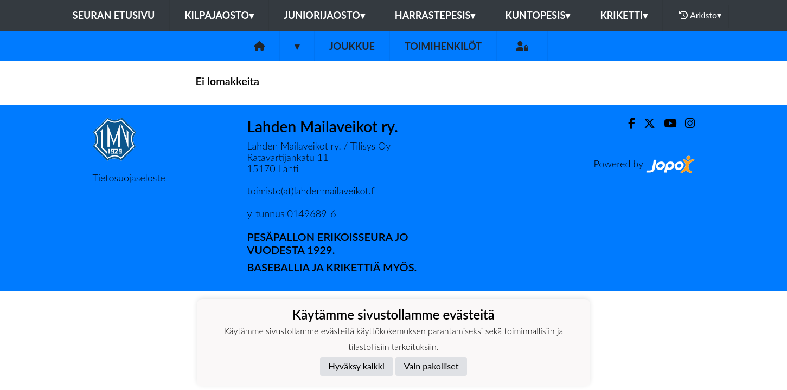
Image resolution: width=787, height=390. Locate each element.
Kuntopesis (537, 15)
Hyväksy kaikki (357, 366)
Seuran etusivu (114, 15)
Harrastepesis (435, 15)
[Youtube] (665, 123)
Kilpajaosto (219, 15)
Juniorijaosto (324, 15)
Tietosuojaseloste (129, 178)
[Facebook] (627, 123)
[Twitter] (645, 123)
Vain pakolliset (431, 366)
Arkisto (700, 15)
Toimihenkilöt (443, 46)
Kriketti (624, 15)
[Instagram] (685, 123)
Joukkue (352, 46)
